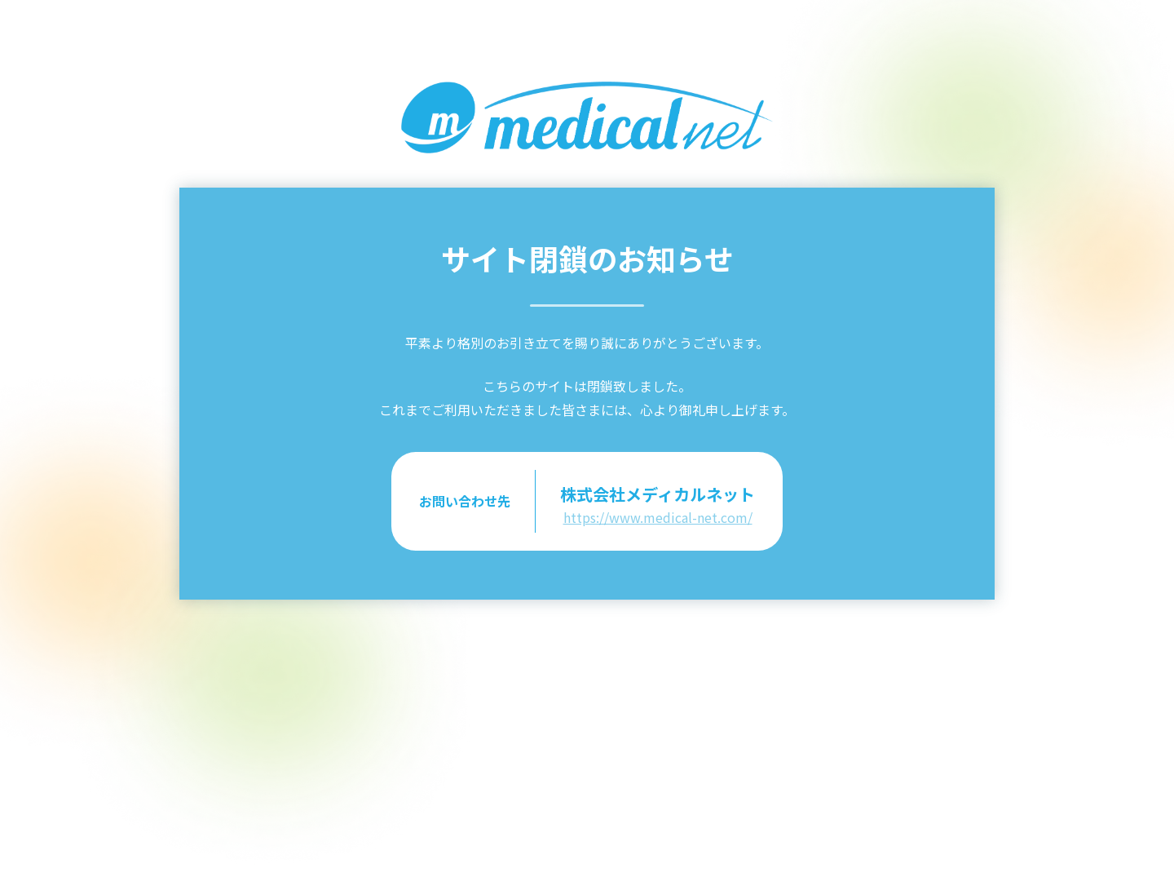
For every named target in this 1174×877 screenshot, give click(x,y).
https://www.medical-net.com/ (658, 517)
